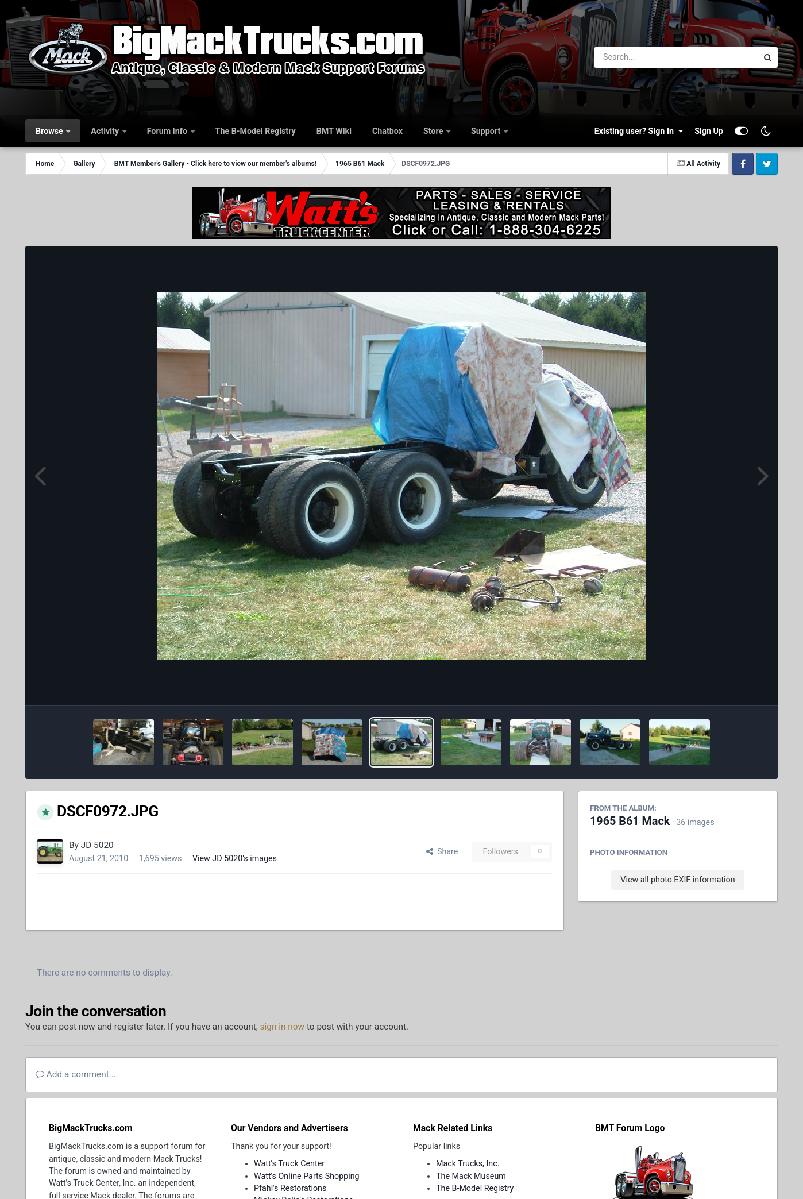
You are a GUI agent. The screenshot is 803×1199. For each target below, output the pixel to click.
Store (434, 131)
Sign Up (708, 131)
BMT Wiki (334, 131)
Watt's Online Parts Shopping (307, 1176)
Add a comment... (76, 1074)
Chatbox (387, 131)
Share (442, 851)
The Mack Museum (471, 1176)
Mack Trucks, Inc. (468, 1163)
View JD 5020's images (234, 858)
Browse (50, 131)
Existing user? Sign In (638, 131)
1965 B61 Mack (630, 821)
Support (487, 131)
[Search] (644, 57)
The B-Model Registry (255, 131)
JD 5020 (97, 845)
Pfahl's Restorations (290, 1188)
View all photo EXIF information (677, 879)
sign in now (282, 1026)
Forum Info (168, 131)
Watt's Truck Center (289, 1163)
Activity (106, 131)
